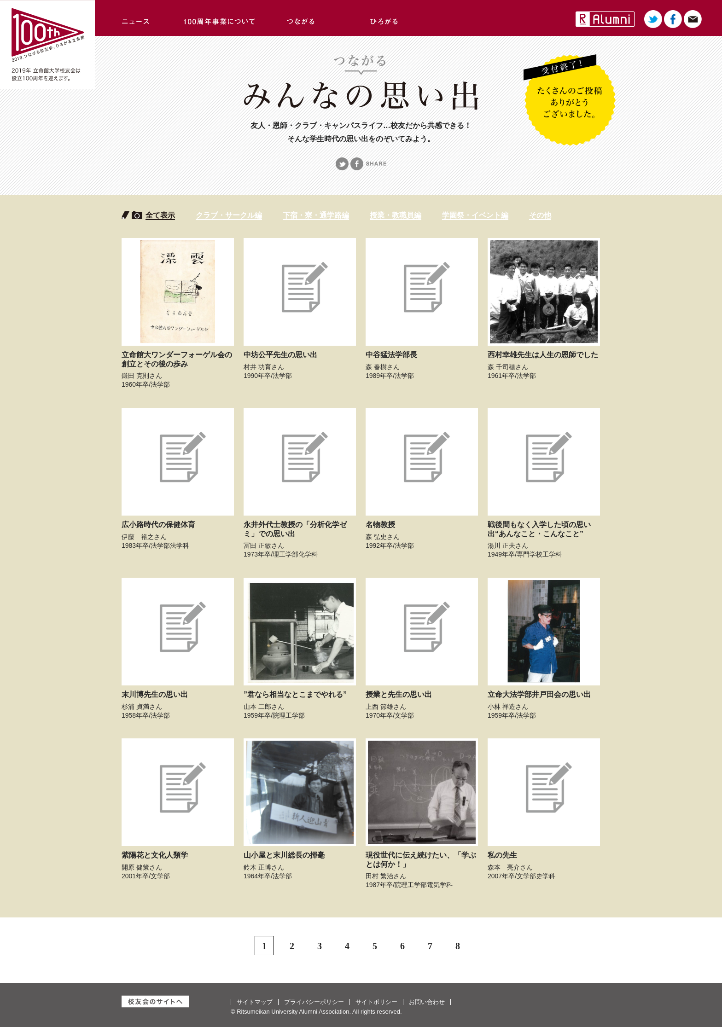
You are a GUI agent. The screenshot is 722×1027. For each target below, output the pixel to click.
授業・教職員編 (395, 215)
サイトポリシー (376, 1001)
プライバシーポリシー (314, 1001)
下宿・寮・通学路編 (316, 215)
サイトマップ (255, 1001)
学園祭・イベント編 (475, 215)
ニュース (136, 18)
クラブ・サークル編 (229, 215)
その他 (540, 215)
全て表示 (160, 215)
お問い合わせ (427, 1001)
